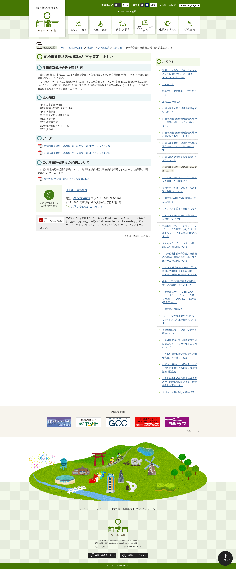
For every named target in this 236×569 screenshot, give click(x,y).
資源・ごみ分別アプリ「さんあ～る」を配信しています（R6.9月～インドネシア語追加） (179, 74)
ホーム (61, 47)
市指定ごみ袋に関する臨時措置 (178, 392)
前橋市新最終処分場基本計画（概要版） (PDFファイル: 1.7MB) (77, 146)
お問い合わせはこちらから (87, 206)
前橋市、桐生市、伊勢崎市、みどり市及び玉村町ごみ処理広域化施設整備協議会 (179, 368)
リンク (107, 509)
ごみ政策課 (103, 47)
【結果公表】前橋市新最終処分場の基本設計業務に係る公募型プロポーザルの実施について (179, 257)
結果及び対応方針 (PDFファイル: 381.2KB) (66, 179)
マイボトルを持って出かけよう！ (179, 208)
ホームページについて (90, 509)
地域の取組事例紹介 (172, 309)
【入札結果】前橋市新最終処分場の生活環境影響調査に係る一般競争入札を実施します (179, 382)
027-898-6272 (81, 198)
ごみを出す (168, 84)
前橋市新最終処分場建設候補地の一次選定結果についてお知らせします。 (179, 122)
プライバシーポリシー (145, 509)
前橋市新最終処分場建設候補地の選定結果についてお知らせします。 (179, 146)
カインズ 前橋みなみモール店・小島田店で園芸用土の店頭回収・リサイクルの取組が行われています (179, 271)
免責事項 (127, 509)
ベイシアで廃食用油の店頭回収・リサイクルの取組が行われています (179, 319)
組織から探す (169, 5)
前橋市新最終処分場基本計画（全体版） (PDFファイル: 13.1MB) (77, 153)
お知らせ (117, 47)
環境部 (90, 47)
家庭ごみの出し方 (171, 101)
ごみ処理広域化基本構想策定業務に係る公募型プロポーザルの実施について (179, 344)
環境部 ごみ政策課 (76, 190)
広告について (193, 431)
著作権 (116, 509)
